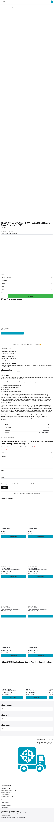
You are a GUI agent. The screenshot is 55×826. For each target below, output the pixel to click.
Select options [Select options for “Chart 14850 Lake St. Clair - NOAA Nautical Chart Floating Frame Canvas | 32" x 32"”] (13, 534)
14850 (47, 425)
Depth (2, 284)
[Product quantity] (3, 294)
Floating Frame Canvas (14, 6)
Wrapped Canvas (5, 326)
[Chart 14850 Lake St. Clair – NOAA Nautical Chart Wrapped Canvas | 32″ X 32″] (13, 312)
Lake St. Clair (46, 427)
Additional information (27, 342)
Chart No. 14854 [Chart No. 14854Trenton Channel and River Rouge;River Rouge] (13, 567)
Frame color (4, 278)
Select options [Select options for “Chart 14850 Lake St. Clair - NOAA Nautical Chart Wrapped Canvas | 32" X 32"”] (12, 330)
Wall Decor (7, 6)
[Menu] (3, 2)
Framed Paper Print (32, 564)
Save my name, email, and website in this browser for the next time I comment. (20, 481)
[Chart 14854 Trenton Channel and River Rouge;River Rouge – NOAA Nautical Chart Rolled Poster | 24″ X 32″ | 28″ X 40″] (13, 590)
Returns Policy (14, 815)
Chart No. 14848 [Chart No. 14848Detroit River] (13, 647)
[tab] (16, 341)
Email (2, 475)
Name (3, 468)
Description (16, 342)
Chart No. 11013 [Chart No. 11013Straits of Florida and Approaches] (36, 689)
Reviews (37, 342)
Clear (2, 290)
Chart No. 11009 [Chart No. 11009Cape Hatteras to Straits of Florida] (12, 689)
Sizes (2, 272)
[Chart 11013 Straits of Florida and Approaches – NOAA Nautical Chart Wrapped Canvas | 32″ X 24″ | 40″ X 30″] (36, 674)
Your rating (4, 447)
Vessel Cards (23, 810)
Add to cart (30, 294)
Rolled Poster (4, 604)
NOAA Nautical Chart (44, 430)
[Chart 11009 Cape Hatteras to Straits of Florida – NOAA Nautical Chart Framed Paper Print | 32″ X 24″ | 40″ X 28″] (12, 674)
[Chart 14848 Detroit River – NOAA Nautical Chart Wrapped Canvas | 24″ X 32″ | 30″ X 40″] (13, 630)
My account (5, 801)
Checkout (4, 806)
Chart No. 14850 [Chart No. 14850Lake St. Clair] (13, 528)
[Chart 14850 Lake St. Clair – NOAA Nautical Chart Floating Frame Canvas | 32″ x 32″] (13, 511)
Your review (4, 454)
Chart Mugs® (4, 810)
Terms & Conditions (6, 815)
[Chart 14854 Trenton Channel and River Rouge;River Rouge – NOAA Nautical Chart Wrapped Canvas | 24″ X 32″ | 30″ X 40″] (40, 590)
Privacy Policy (22, 815)
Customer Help (6, 803)
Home (2, 6)
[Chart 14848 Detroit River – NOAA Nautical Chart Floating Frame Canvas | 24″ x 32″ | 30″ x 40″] (40, 630)
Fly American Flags (13, 810)
